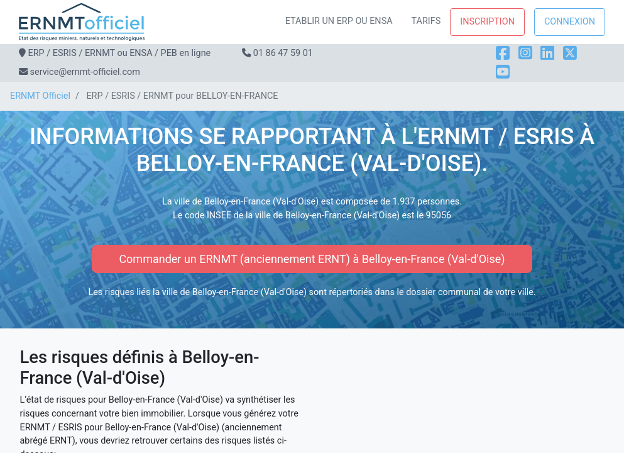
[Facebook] (503, 53)
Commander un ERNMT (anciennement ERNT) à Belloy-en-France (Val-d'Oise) (312, 259)
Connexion (569, 21)
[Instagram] (525, 53)
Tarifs (426, 21)
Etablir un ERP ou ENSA (339, 21)
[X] (570, 53)
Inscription (487, 21)
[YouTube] (503, 72)
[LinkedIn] (547, 53)
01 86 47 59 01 (283, 53)
